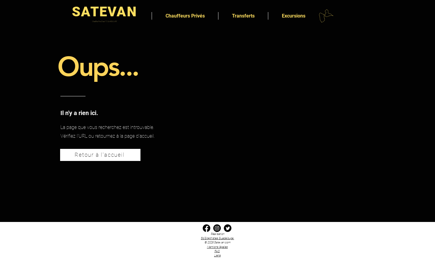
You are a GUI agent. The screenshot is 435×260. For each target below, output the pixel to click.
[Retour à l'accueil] (100, 155)
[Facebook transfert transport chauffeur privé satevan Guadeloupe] (206, 228)
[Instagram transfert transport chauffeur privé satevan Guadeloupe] (217, 228)
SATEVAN (104, 12)
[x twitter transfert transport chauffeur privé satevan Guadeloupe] (227, 228)
